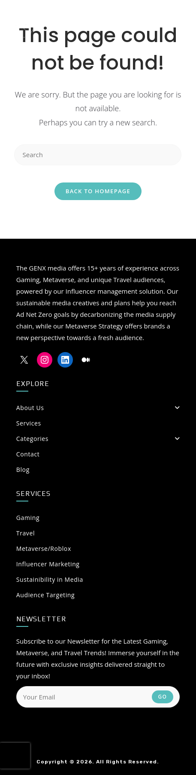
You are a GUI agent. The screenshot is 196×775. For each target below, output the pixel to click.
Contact (28, 454)
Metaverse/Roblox (43, 548)
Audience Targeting (45, 595)
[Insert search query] (97, 154)
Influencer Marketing (48, 564)
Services (28, 423)
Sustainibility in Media (49, 579)
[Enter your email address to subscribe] (98, 697)
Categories (98, 439)
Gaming (27, 518)
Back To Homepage (98, 191)
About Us (98, 408)
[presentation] (15, 756)
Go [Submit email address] (162, 696)
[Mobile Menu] (173, 23)
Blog (23, 469)
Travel (25, 533)
